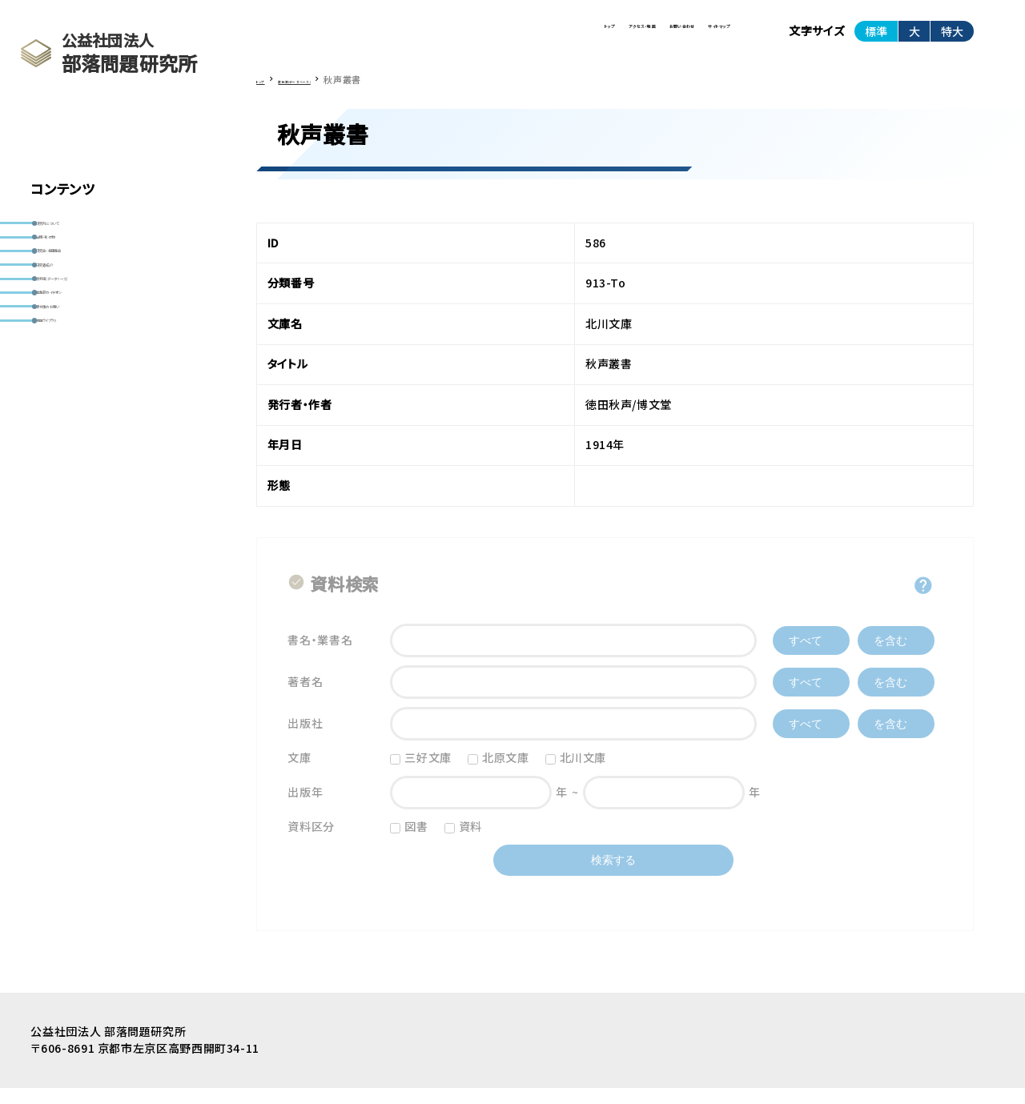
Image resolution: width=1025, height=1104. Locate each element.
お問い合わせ (581, 38)
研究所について (83, 232)
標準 (876, 39)
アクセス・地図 (469, 38)
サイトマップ (687, 38)
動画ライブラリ (80, 452)
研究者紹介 (73, 327)
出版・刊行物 (76, 263)
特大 (952, 39)
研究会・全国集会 (87, 295)
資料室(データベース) (98, 358)
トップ (377, 38)
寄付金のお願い (83, 420)
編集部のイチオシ (88, 389)
